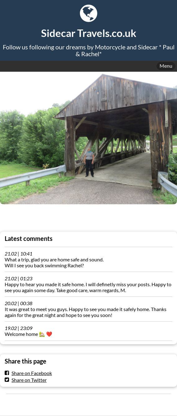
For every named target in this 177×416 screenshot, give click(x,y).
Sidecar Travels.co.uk (88, 33)
